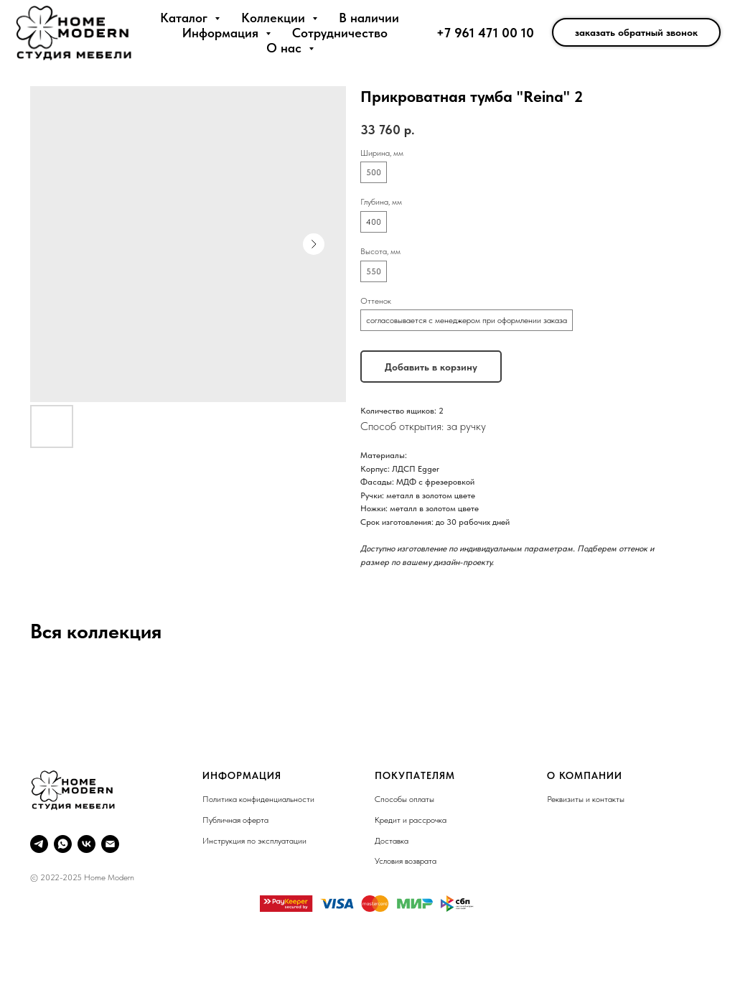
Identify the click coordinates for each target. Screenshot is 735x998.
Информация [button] (222, 32)
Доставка (391, 841)
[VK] (86, 844)
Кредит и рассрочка (410, 820)
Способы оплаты (404, 799)
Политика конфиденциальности (258, 799)
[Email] (110, 844)
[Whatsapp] (63, 844)
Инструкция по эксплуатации (254, 841)
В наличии (369, 17)
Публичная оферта (235, 820)
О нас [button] (285, 47)
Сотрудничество (340, 32)
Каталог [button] (185, 17)
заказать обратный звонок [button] (636, 32)
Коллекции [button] (275, 17)
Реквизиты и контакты (585, 799)
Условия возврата (405, 861)
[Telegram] (39, 844)
